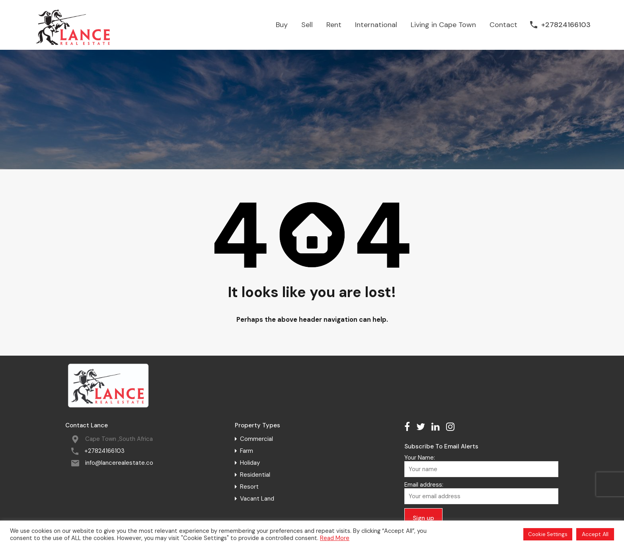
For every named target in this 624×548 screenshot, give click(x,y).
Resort (249, 487)
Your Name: (481, 465)
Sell (307, 24)
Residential (255, 475)
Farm (246, 451)
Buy (282, 24)
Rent (333, 24)
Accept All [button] (595, 534)
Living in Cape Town (443, 24)
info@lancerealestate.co (119, 463)
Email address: (481, 492)
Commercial (256, 439)
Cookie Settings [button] (547, 534)
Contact (503, 24)
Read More (334, 538)
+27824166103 (566, 25)
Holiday (250, 463)
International (376, 24)
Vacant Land (257, 499)
